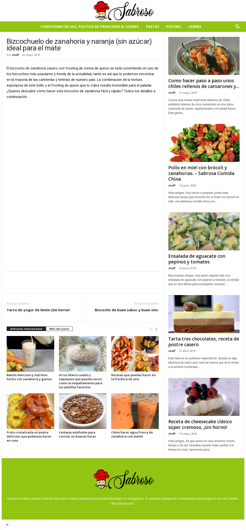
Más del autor (59, 329)
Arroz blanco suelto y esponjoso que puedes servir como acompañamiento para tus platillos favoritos (80, 381)
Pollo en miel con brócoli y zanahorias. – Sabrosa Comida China (201, 173)
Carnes (194, 26)
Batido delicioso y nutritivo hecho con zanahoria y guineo (29, 377)
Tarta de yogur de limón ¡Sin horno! (38, 309)
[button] (237, 26)
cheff (15, 55)
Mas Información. (123, 503)
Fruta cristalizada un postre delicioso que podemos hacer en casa (29, 436)
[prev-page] (150, 328)
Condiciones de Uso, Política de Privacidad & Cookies (90, 26)
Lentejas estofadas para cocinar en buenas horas (77, 434)
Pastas (152, 26)
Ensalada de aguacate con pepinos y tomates (196, 259)
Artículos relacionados (26, 329)
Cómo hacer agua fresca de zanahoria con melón (132, 434)
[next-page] (156, 328)
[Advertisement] (83, 138)
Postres (173, 26)
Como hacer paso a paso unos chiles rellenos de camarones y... (203, 83)
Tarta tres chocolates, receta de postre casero (203, 342)
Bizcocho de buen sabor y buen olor (127, 309)
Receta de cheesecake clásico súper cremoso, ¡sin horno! (200, 424)
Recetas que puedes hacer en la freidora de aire (133, 377)
